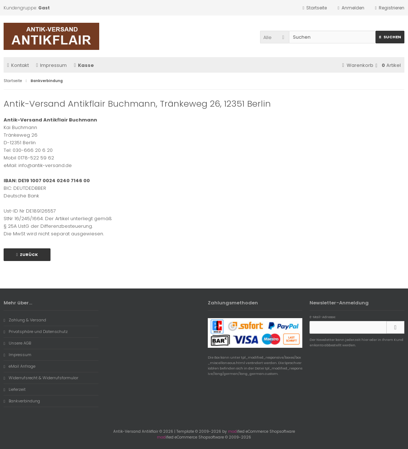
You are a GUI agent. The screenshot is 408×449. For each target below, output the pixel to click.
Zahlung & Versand (25, 320)
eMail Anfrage (19, 366)
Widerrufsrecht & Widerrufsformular (41, 378)
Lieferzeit (15, 389)
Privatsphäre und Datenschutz (36, 331)
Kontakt (18, 65)
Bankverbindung (22, 401)
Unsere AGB (17, 343)
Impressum (51, 65)
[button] (274, 37)
